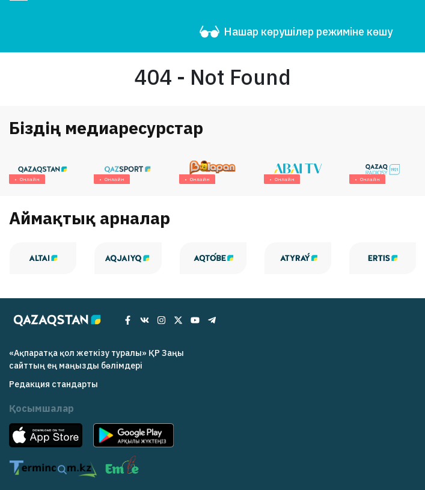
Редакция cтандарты (53, 384)
